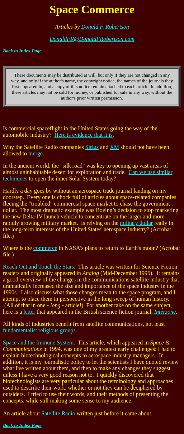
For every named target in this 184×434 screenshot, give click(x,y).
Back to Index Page (22, 50)
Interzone (165, 312)
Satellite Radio (58, 413)
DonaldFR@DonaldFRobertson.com (91, 39)
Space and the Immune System (38, 342)
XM (114, 147)
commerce (45, 248)
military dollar (136, 223)
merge (35, 153)
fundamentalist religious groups (39, 330)
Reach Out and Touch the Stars (38, 267)
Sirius (92, 147)
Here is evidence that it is (84, 135)
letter (29, 312)
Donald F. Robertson (105, 27)
